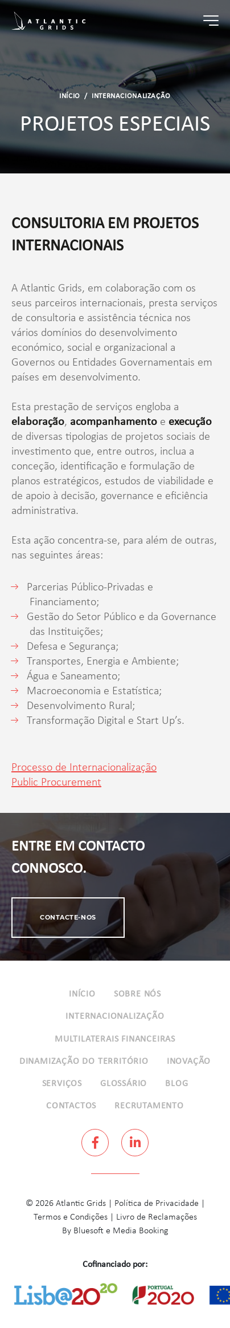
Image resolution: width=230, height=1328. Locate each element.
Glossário (123, 1083)
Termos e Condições (71, 1217)
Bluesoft (88, 1231)
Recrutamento (149, 1106)
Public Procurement (56, 782)
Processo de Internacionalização (84, 768)
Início (69, 96)
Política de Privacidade (156, 1203)
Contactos (71, 1106)
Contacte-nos (68, 917)
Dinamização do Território (84, 1061)
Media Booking (141, 1231)
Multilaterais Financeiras (115, 1039)
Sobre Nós (137, 994)
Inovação (189, 1061)
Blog (176, 1083)
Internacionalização (131, 96)
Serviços (62, 1083)
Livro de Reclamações (156, 1217)
